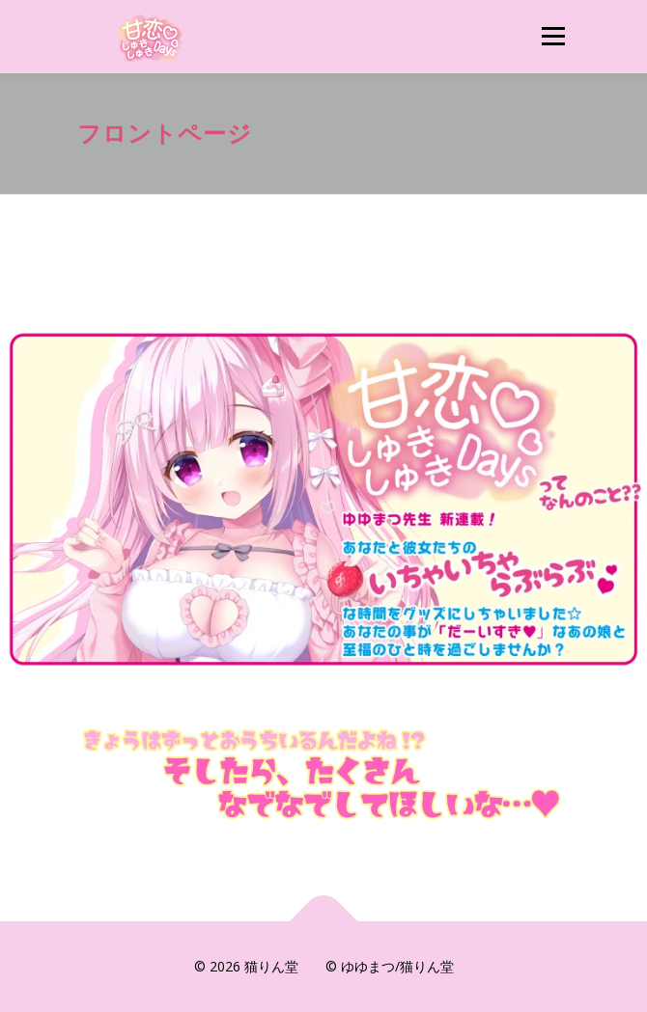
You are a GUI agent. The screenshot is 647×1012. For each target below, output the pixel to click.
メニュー (553, 36)
